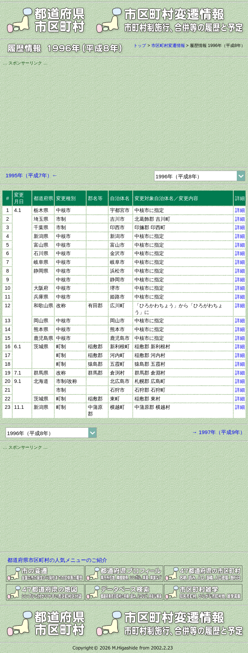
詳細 (240, 210)
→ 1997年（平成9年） (218, 432)
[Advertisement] (124, 115)
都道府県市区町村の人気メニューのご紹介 (57, 560)
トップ (139, 45)
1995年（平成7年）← (31, 175)
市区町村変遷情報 (168, 45)
